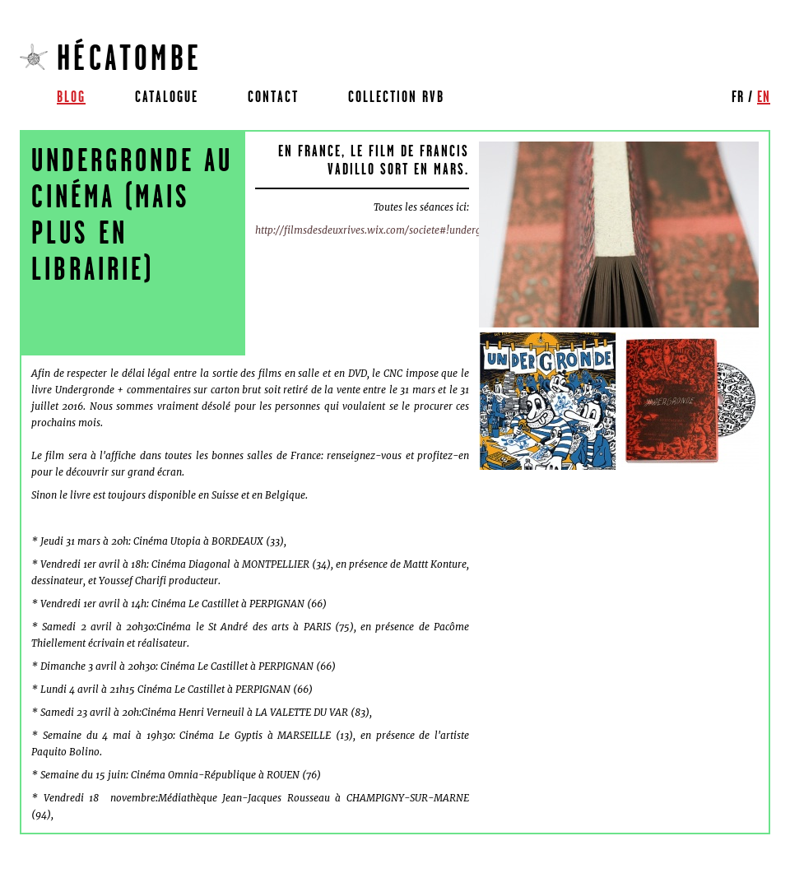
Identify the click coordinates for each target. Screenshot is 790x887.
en (763, 96)
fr (738, 96)
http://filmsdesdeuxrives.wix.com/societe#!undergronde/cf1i (391, 230)
